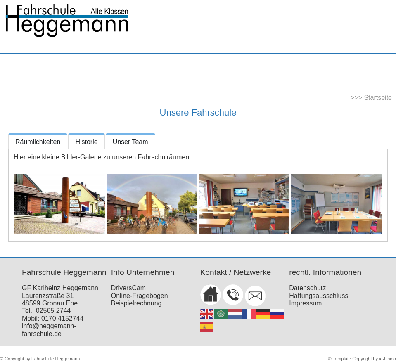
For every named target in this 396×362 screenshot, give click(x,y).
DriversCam (128, 287)
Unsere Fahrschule (198, 112)
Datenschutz (307, 287)
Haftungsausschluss (318, 295)
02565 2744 (53, 310)
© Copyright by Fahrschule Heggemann (40, 358)
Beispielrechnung (136, 303)
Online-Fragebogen (139, 295)
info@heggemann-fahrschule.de (49, 329)
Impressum (305, 303)
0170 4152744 (62, 318)
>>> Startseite (371, 97)
